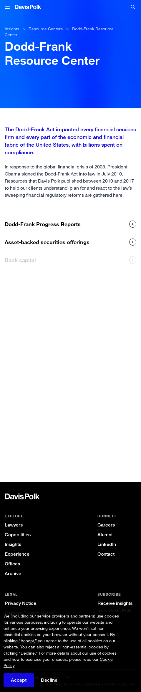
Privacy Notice (20, 603)
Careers (106, 525)
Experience (17, 554)
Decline (49, 680)
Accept (18, 680)
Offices (12, 564)
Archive (13, 573)
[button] (7, 7)
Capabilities (18, 534)
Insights (13, 544)
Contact (106, 554)
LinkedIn (106, 544)
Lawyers (14, 525)
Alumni (104, 534)
